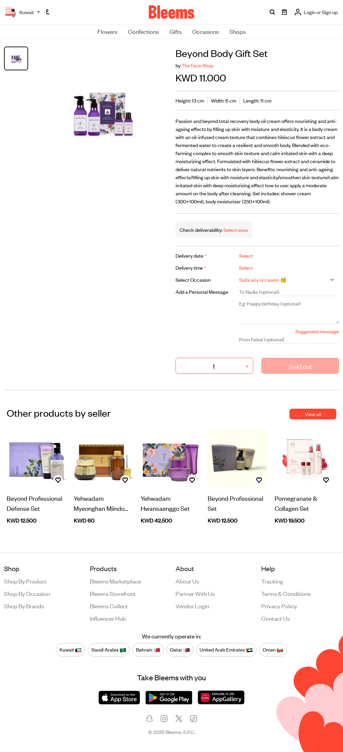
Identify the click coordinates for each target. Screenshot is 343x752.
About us (187, 581)
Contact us (275, 618)
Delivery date (191, 255)
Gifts (175, 31)
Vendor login (192, 606)
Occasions (205, 31)
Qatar (180, 650)
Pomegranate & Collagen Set (296, 503)
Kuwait (71, 650)
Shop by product (25, 581)
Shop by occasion (27, 593)
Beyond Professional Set (235, 503)
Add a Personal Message (202, 291)
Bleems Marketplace (115, 581)
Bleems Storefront (113, 593)
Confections (143, 31)
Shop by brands (24, 606)
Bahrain (148, 650)
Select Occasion (193, 279)
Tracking (272, 581)
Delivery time (191, 267)
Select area (235, 229)
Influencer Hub (108, 618)
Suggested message (317, 331)
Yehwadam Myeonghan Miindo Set (99, 503)
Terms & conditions (286, 593)
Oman (273, 650)
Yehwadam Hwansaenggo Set (165, 503)
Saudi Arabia (108, 650)
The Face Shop (197, 65)
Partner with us (195, 593)
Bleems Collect (109, 606)
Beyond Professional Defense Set (34, 503)
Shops (237, 31)
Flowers (107, 31)
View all (313, 413)
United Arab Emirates (226, 650)
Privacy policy (279, 606)
